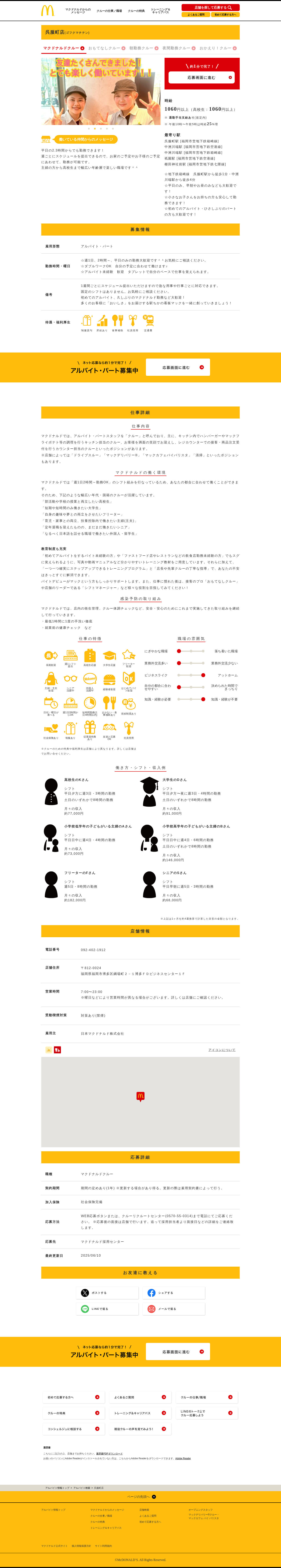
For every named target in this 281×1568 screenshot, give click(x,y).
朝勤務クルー (141, 48)
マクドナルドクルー (61, 48)
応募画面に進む (202, 78)
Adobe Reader (183, 1458)
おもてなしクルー (104, 48)
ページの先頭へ (138, 1496)
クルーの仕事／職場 (109, 10)
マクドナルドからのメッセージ (78, 11)
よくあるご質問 (196, 14)
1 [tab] (89, 129)
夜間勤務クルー (177, 48)
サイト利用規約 (103, 1546)
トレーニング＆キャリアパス (160, 11)
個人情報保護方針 (81, 1546)
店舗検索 (144, 1509)
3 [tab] (101, 129)
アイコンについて (222, 1050)
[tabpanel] (101, 91)
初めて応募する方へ (225, 14)
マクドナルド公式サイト (54, 1546)
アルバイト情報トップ (53, 1509)
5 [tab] (113, 129)
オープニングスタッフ (201, 1509)
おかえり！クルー (216, 48)
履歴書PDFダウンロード (109, 1453)
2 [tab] (95, 129)
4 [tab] (107, 129)
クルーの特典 (136, 10)
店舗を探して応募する (211, 7)
